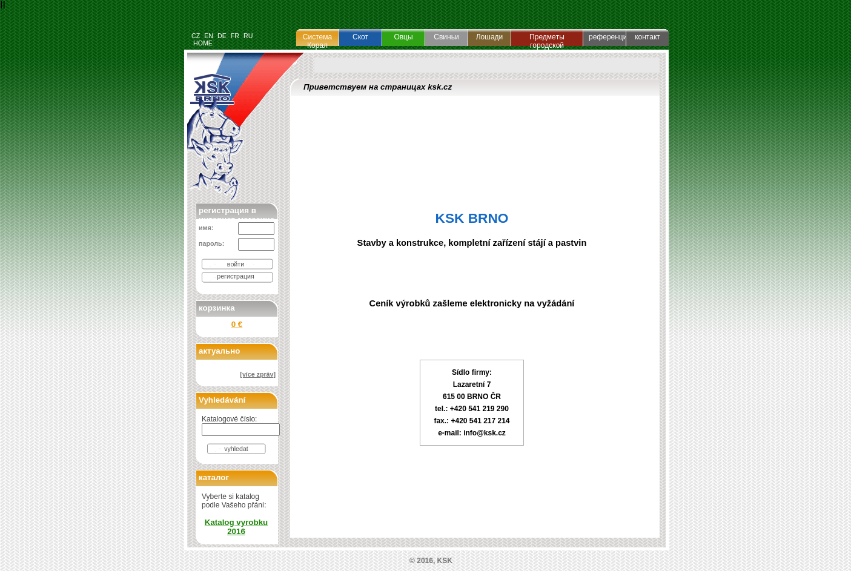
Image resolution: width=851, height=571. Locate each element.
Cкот (360, 37)
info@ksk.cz (484, 433)
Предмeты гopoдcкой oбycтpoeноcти (547, 45)
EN (208, 35)
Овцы (403, 37)
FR (235, 35)
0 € (237, 324)
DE (222, 35)
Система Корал (317, 41)
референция (610, 37)
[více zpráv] (258, 374)
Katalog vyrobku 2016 (236, 527)
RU (248, 35)
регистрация (235, 276)
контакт (647, 37)
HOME (203, 43)
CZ (195, 35)
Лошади (489, 37)
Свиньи (446, 37)
